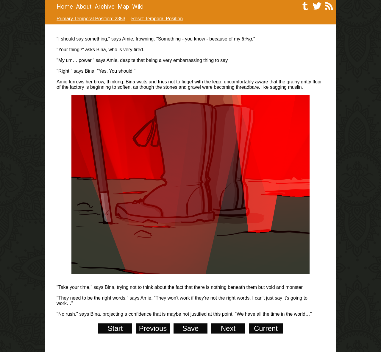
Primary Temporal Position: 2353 (91, 18)
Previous (153, 328)
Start (115, 328)
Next (228, 328)
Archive (105, 6)
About (84, 6)
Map (123, 6)
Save (190, 328)
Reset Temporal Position (157, 18)
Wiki (137, 6)
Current (266, 328)
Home (65, 6)
